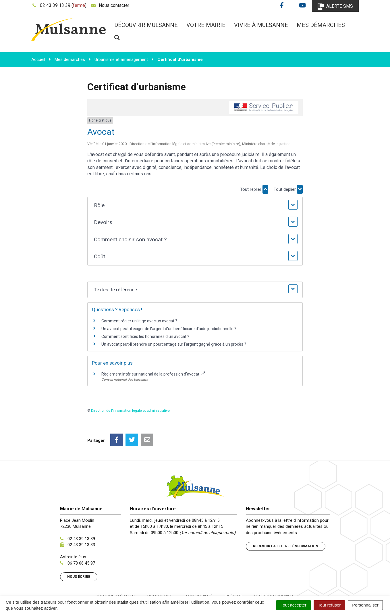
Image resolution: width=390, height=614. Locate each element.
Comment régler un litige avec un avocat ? (139, 321)
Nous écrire (78, 551)
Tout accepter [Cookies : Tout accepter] (293, 605)
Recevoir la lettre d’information (285, 521)
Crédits (233, 571)
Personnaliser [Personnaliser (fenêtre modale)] (365, 605)
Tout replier (254, 189)
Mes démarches (321, 25)
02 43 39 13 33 (81, 519)
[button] (195, 205)
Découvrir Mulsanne (146, 25)
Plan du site (160, 571)
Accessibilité (199, 571)
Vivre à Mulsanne (261, 25)
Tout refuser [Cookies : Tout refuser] (329, 605)
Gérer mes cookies (273, 571)
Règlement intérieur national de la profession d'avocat (153, 374)
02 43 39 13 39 (81, 513)
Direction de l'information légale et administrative (130, 411)
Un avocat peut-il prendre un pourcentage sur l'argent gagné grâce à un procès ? (173, 344)
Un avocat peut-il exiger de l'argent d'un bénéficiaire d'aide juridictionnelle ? (168, 328)
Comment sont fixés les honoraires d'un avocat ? (145, 336)
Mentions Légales (116, 571)
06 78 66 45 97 (81, 537)
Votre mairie (205, 25)
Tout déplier (288, 189)
